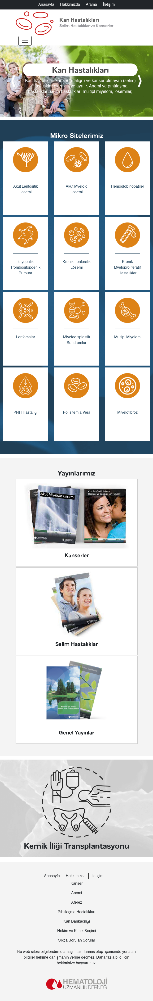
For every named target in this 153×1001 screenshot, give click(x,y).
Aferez (76, 903)
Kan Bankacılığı (76, 922)
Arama (91, 5)
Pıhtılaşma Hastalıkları (76, 912)
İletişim (109, 5)
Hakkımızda (70, 5)
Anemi (76, 893)
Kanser (76, 884)
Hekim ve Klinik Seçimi (76, 931)
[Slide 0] (76, 110)
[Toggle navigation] (25, 40)
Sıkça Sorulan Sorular (76, 940)
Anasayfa (46, 5)
